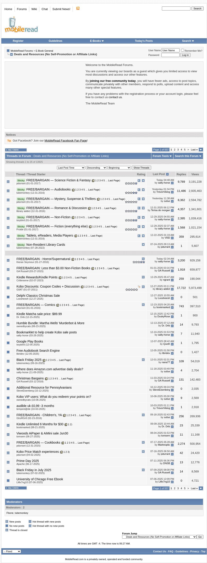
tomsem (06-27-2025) (28, 436)
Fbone (9, 513)
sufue (167, 201)
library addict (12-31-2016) (31, 211)
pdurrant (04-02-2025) (29, 454)
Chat (45, 9)
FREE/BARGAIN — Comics (36, 305)
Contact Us (159, 551)
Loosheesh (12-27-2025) (30, 298)
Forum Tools (161, 156)
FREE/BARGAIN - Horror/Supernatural (43, 259)
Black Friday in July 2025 (34, 470)
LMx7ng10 (164, 481)
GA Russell (164, 270)
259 (181, 278)
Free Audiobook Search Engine (38, 350)
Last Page (113, 180)
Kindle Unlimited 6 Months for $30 (40, 424)
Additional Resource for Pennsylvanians (44, 387)
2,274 (181, 443)
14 (181, 324)
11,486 (181, 191)
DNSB (166, 463)
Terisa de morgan (160, 210)
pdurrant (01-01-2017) (29, 183)
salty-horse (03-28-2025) (30, 335)
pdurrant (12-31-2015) (29, 445)
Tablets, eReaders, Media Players (49, 235)
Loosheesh (164, 298)
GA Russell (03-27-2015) (30, 271)
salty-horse (164, 182)
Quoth (166, 344)
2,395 (181, 218)
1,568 (181, 227)
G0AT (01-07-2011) (27, 289)
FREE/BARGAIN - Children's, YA (39, 415)
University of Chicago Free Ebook (40, 479)
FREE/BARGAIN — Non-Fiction (48, 217)
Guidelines (55, 40)
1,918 (181, 269)
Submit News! (61, 9)
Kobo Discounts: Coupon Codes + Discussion (48, 286)
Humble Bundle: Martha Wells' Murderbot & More (50, 323)
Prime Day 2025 (28, 461)
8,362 (181, 200)
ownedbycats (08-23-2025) (31, 326)
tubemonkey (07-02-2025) (31, 473)
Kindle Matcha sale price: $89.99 (39, 314)
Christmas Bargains (30, 378)
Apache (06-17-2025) (28, 464)
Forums (22, 9)
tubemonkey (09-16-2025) (31, 363)
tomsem (165, 435)
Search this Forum (186, 156)
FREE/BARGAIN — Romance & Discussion (56, 208)
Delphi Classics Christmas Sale (38, 295)
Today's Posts (144, 40)
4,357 (181, 209)
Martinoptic (164, 445)
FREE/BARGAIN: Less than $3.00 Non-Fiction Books (53, 268)
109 (181, 361)
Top (203, 551)
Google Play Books (30, 341)
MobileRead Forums (22, 50)
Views (195, 174)
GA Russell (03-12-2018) (30, 381)
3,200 (181, 260)
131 (181, 379)
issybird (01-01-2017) (28, 220)
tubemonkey (21, 513)
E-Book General (44, 50)
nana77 (166, 362)
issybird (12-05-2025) (28, 344)
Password (153, 55)
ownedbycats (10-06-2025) (31, 399)
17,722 (181, 288)
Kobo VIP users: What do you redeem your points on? (54, 396)
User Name (154, 50)
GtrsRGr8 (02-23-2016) (29, 418)
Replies (181, 174)
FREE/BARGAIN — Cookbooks (38, 442)
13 (181, 462)
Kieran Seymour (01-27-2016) (33, 262)
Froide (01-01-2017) (27, 229)
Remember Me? (191, 50)
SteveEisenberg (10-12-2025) (33, 390)
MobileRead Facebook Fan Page (65, 140)
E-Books (97, 40)
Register (18, 40)
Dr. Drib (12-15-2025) (28, 317)
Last (194, 149)
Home (8, 9)
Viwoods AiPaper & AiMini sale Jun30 (42, 433)
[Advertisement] (44, 94)
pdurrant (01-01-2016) (29, 308)
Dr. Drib (166, 325)
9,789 (181, 181)
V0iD (167, 238)
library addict (163, 289)
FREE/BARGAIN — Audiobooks (48, 189)
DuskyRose (163, 316)
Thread (20, 174)
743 (181, 306)
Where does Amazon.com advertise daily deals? (50, 369)
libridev (166, 353)
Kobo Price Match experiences (38, 451)
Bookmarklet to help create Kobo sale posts (47, 332)
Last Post (159, 174)
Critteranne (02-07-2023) (30, 280)
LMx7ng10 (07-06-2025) (30, 482)
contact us (115, 97)
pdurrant (165, 247)
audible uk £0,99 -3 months (35, 406)
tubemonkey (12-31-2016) (31, 192)
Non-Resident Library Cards (45, 244)
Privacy (194, 551)
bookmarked (163, 307)
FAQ (170, 551)
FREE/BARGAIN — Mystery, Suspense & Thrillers (61, 199)
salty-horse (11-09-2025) (30, 372)
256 (181, 416)
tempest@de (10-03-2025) (31, 409)
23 (181, 425)
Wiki (34, 9)
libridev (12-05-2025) (28, 353)
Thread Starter (36, 174)
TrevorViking (163, 191)
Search (188, 40)
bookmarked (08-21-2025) (31, 427)
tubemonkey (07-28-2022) (31, 247)
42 (181, 453)
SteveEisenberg (161, 390)
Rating (141, 174)
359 (181, 236)
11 (181, 434)
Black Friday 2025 (29, 360)
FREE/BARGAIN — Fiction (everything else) (57, 226)
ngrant (166, 279)
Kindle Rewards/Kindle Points (37, 277)
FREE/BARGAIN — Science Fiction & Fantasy (58, 180)
